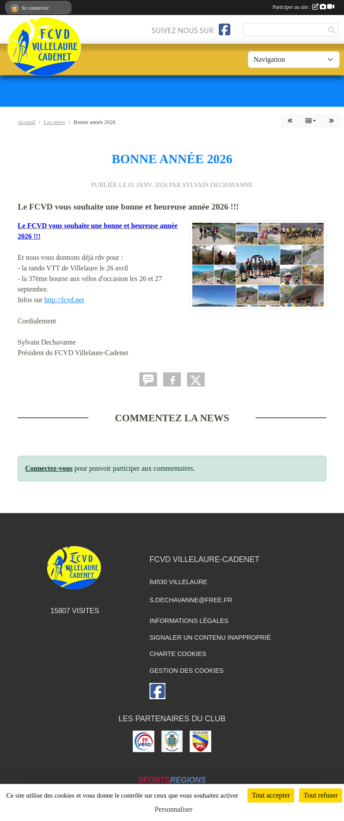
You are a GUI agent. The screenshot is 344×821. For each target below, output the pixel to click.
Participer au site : (303, 7)
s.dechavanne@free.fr (191, 600)
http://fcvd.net (64, 300)
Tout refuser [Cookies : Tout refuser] (320, 795)
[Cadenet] (172, 741)
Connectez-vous (49, 468)
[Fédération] (143, 741)
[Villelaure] (200, 741)
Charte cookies (178, 653)
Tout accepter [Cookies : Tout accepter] (271, 795)
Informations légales (189, 620)
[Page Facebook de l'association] (224, 29)
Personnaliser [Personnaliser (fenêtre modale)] (173, 809)
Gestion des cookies (187, 670)
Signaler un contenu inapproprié (210, 637)
